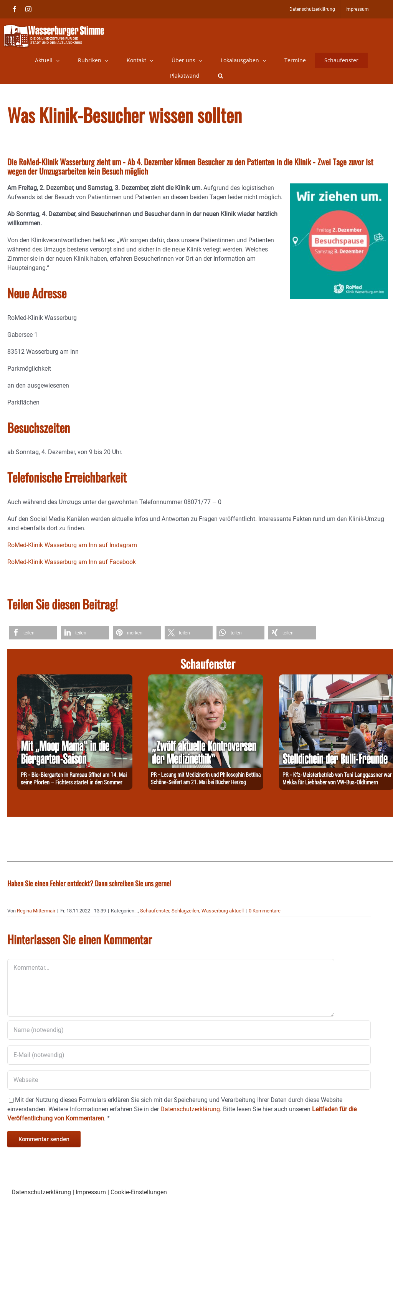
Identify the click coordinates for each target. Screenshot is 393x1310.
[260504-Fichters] (74, 678)
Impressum (91, 1192)
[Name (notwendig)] (189, 1030)
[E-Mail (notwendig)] (189, 1055)
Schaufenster (154, 911)
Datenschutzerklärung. (190, 1109)
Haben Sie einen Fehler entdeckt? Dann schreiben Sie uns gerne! (89, 883)
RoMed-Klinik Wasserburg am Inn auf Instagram (72, 545)
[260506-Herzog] (205, 678)
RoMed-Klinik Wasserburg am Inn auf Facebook (71, 562)
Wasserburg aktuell (222, 911)
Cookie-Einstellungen (139, 1192)
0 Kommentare (265, 911)
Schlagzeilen (185, 911)
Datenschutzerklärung (41, 1192)
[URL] (189, 1080)
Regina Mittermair (36, 911)
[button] (220, 75)
